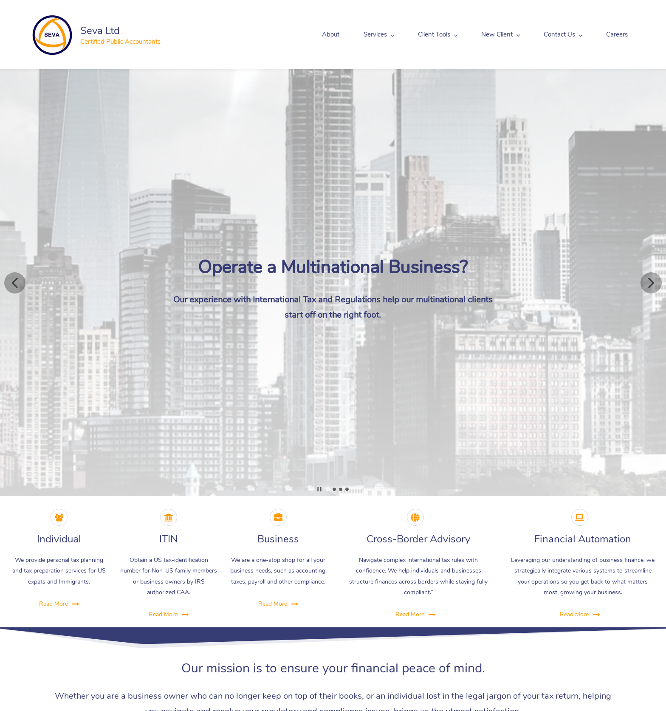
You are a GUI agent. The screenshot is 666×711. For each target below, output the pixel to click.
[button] (14, 282)
